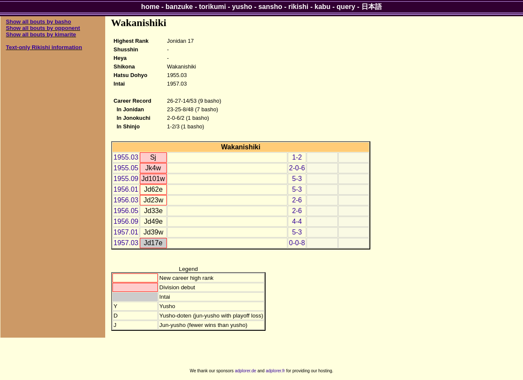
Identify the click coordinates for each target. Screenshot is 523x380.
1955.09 (126, 178)
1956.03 (126, 200)
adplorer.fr (275, 370)
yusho (242, 6)
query (346, 6)
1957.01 (126, 232)
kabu (323, 6)
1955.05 (126, 168)
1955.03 (126, 157)
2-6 (297, 200)
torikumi (212, 6)
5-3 (297, 178)
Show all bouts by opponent (43, 28)
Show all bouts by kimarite (41, 34)
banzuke (179, 6)
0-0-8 (297, 242)
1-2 (297, 157)
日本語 (371, 6)
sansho (270, 6)
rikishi (298, 6)
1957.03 (126, 242)
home (150, 6)
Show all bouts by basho (38, 21)
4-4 (297, 221)
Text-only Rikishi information (44, 47)
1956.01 (126, 189)
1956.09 (126, 221)
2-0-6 (297, 168)
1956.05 (126, 210)
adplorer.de (245, 370)
